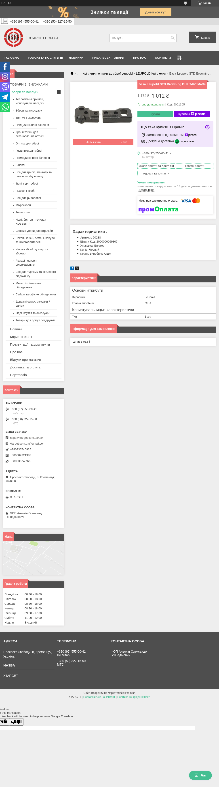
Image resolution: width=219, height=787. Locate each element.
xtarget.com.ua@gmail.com (27, 443)
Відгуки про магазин (25, 359)
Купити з (191, 114)
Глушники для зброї (29, 150)
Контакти (163, 57)
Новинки (76, 57)
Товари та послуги (43, 57)
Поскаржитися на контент (99, 697)
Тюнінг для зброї (27, 183)
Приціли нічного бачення (32, 125)
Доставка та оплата (25, 367)
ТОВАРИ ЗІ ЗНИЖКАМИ (29, 84)
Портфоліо (18, 375)
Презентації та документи (30, 344)
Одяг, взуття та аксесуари (33, 313)
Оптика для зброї (27, 143)
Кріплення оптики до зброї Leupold (108, 73)
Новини (16, 329)
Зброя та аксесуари (29, 110)
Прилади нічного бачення (33, 157)
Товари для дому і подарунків (35, 320)
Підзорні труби (25, 190)
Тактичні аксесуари (28, 117)
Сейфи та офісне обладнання (36, 294)
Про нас (139, 57)
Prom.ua (130, 693)
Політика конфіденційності (133, 697)
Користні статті (21, 337)
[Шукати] (173, 38)
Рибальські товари (108, 57)
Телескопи (23, 212)
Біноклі (20, 165)
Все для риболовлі (28, 198)
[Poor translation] (16, 722)
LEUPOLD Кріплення (151, 73)
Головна (11, 57)
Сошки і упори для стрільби (34, 230)
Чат (200, 775)
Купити (155, 114)
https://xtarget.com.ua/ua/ (26, 437)
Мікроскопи (23, 205)
